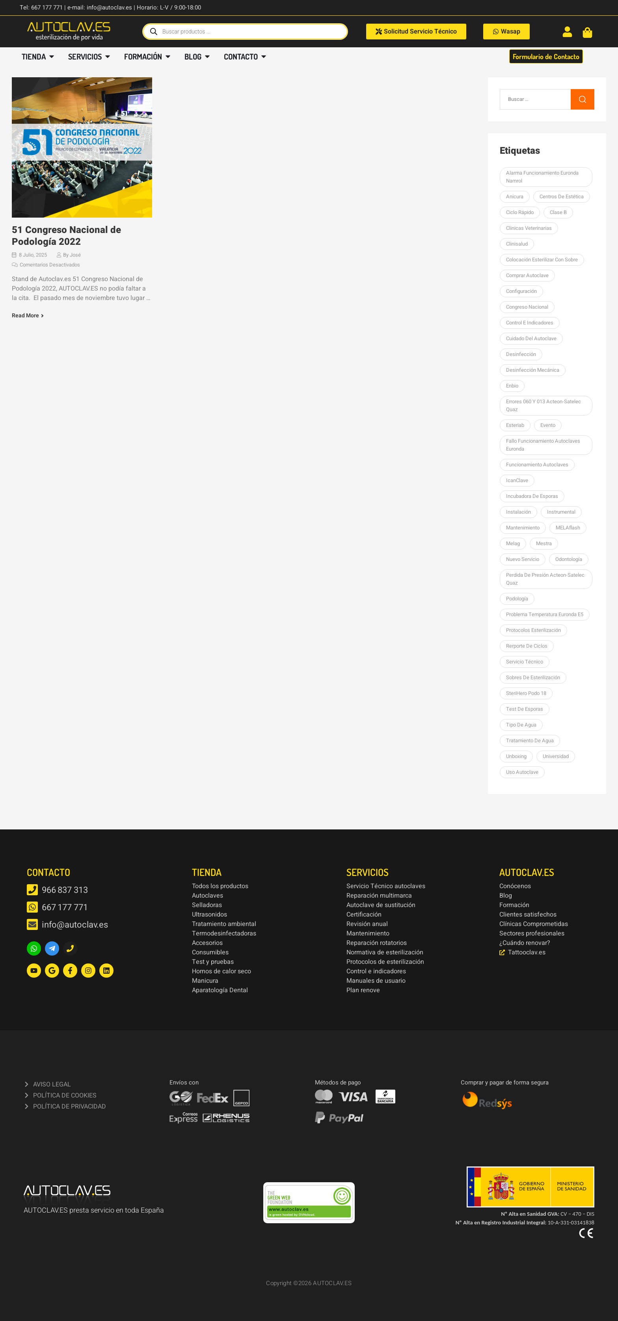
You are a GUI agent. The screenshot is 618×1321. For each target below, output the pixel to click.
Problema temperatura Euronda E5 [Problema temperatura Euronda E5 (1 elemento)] (544, 614)
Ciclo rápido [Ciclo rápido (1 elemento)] (520, 212)
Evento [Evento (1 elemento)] (547, 425)
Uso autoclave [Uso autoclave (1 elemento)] (522, 772)
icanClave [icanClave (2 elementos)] (517, 480)
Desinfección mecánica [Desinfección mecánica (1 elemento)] (532, 370)
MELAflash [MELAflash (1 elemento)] (568, 527)
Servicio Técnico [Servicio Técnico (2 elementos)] (524, 661)
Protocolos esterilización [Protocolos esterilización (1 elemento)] (533, 630)
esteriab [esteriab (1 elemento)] (515, 425)
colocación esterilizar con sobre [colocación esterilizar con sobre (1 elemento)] (542, 259)
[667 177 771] (32, 907)
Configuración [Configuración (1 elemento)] (521, 291)
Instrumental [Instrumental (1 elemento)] (561, 512)
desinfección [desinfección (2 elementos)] (521, 354)
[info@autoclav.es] (32, 924)
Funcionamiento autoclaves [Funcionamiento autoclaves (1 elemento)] (537, 464)
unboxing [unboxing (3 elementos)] (516, 756)
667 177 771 (65, 907)
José (75, 255)
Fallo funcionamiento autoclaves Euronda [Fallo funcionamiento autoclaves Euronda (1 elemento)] (543, 445)
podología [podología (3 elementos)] (517, 598)
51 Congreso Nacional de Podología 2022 (66, 236)
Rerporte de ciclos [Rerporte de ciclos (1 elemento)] (526, 646)
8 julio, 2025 (33, 255)
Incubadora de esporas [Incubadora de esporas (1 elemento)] (532, 496)
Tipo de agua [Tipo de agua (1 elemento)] (521, 725)
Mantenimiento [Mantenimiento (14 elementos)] (523, 527)
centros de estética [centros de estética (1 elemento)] (562, 196)
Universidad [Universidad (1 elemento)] (556, 756)
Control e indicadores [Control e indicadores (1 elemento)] (529, 322)
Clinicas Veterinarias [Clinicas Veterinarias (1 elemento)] (529, 228)
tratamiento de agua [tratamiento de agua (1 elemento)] (530, 740)
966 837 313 (65, 890)
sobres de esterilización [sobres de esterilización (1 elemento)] (533, 677)
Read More (25, 316)
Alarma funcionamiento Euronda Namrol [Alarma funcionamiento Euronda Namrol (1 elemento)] (542, 176)
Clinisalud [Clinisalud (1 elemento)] (517, 244)
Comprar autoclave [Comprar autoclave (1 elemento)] (527, 275)
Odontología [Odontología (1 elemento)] (568, 559)
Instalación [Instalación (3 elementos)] (518, 512)
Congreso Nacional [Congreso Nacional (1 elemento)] (527, 307)
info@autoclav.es (75, 925)
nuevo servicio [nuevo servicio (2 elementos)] (522, 559)
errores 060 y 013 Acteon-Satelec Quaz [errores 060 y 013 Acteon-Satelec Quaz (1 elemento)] (543, 405)
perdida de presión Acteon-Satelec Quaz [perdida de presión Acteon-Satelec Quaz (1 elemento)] (545, 579)
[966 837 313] (32, 889)
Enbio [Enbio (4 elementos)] (512, 385)
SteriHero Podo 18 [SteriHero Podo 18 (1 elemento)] (526, 693)
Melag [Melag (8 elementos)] (513, 543)
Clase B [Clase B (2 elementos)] (558, 212)
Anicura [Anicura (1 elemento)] (514, 196)
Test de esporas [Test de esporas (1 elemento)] (524, 709)
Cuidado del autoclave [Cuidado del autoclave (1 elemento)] (531, 338)
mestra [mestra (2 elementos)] (544, 543)
